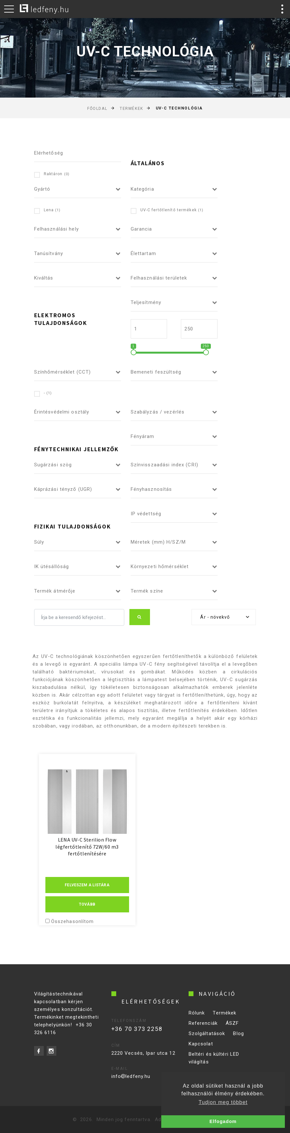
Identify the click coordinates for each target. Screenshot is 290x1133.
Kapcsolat (201, 1049)
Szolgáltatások (207, 1039)
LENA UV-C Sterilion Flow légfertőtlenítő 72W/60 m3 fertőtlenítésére (86, 846)
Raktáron (52, 174)
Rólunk (197, 1018)
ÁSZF (232, 1029)
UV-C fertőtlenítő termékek (167, 210)
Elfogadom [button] (223, 1121)
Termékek (131, 108)
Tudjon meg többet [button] (223, 1102)
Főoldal (97, 108)
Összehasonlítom (72, 921)
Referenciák (203, 1029)
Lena (47, 210)
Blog (238, 1039)
